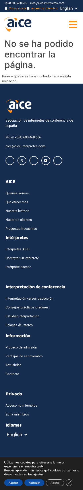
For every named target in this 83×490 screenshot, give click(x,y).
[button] (62, 24)
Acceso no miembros (43, 8)
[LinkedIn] (33, 160)
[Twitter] (21, 160)
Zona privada (15, 8)
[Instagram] (57, 160)
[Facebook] (10, 160)
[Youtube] (45, 160)
